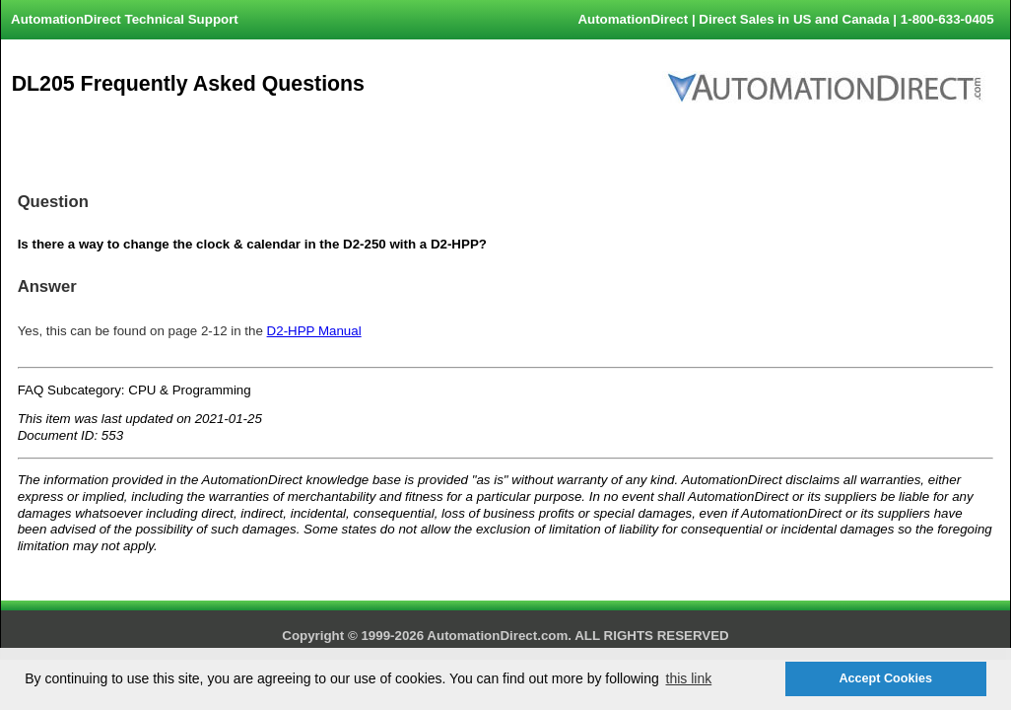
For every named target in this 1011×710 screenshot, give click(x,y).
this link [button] (689, 678)
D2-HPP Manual (314, 330)
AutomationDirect (632, 19)
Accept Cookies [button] (885, 678)
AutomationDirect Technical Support (124, 19)
